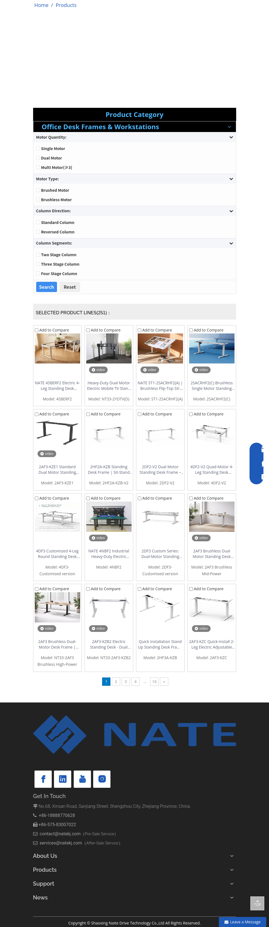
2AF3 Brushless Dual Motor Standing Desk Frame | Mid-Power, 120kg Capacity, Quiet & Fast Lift (211, 553)
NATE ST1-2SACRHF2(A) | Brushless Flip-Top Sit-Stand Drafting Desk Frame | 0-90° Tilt (160, 385)
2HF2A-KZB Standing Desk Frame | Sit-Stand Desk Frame (109, 469)
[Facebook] (43, 779)
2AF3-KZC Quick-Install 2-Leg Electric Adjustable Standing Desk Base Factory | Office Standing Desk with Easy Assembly (211, 644)
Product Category (134, 114)
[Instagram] (101, 779)
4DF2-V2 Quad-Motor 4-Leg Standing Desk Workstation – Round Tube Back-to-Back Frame (211, 469)
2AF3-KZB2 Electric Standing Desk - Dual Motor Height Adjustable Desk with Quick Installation (109, 644)
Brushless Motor (56, 199)
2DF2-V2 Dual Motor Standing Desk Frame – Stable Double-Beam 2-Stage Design (160, 469)
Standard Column (58, 222)
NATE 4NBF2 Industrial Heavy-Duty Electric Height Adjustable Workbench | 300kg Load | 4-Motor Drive (108, 553)
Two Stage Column (58, 254)
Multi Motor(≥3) (56, 167)
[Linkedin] (62, 779)
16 (154, 681)
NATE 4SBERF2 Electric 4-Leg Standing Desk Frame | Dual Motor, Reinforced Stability (57, 385)
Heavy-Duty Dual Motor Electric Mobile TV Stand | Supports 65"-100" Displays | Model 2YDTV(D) (108, 385)
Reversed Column (58, 232)
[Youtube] (82, 779)
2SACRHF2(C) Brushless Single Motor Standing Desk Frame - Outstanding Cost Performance (212, 385)
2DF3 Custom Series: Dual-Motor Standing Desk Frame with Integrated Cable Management (160, 553)
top (257, 903)
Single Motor (53, 148)
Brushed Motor (55, 190)
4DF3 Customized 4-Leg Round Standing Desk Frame (57, 553)
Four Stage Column (59, 273)
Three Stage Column (60, 264)
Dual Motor (51, 158)
